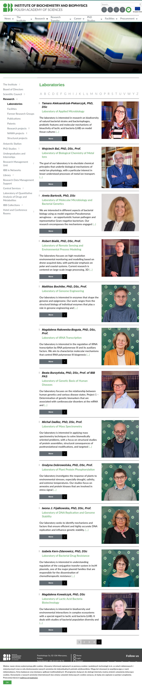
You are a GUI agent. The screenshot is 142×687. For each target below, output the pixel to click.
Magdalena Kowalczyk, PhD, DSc (63, 594)
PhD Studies (91, 19)
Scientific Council (12, 94)
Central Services (12, 188)
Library (7, 175)
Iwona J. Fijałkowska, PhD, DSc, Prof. (66, 508)
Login (77, 658)
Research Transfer (56, 19)
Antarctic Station (12, 143)
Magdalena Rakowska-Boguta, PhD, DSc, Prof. (69, 331)
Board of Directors (13, 89)
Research (40, 18)
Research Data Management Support (18, 181)
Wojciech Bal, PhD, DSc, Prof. (61, 148)
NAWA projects (15, 133)
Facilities (109, 18)
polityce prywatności (29, 677)
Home (77, 655)
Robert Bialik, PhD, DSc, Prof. (61, 241)
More (50, 139)
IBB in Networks (12, 170)
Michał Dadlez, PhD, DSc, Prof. (62, 421)
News (8, 18)
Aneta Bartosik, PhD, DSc (58, 195)
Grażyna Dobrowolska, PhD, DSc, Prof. (67, 465)
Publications (14, 118)
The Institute (21, 19)
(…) (57, 131)
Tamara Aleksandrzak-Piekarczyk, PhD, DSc (67, 105)
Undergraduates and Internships (14, 155)
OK (7, 682)
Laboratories (14, 104)
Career (77, 18)
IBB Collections (11, 205)
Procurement (127, 18)
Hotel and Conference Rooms (15, 211)
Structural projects (17, 138)
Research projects (17, 128)
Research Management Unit (15, 163)
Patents (11, 123)
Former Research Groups (20, 113)
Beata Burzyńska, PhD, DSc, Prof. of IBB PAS (68, 374)
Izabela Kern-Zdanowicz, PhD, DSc (64, 551)
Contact (78, 661)
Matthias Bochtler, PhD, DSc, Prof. (64, 286)
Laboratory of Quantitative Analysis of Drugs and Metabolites (17, 197)
